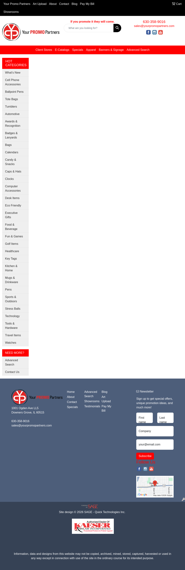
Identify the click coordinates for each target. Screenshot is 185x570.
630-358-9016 (154, 22)
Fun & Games (14, 236)
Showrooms (11, 11)
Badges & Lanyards (11, 135)
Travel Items (13, 335)
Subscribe (145, 456)
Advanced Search (138, 49)
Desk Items (12, 198)
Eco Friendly (13, 205)
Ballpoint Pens (14, 91)
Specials (77, 49)
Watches (10, 342)
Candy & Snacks (10, 162)
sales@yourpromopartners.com (154, 25)
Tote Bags (11, 99)
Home (71, 391)
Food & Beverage (11, 226)
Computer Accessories (13, 188)
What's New (12, 72)
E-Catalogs (62, 49)
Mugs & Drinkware (11, 280)
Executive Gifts (11, 215)
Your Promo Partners (16, 3)
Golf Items (11, 243)
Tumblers (11, 106)
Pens (8, 289)
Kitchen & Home (11, 268)
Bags (8, 144)
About (53, 3)
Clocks (9, 178)
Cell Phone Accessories (13, 82)
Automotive (12, 114)
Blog (74, 3)
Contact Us (12, 371)
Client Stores (44, 49)
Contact (64, 3)
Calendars (11, 152)
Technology (12, 316)
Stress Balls (12, 308)
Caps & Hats (13, 171)
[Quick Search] (88, 28)
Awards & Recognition (12, 123)
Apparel (91, 49)
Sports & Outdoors (11, 299)
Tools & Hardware (11, 325)
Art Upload (40, 3)
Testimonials (90, 406)
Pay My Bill (87, 3)
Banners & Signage (111, 49)
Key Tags (11, 258)
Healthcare (12, 251)
